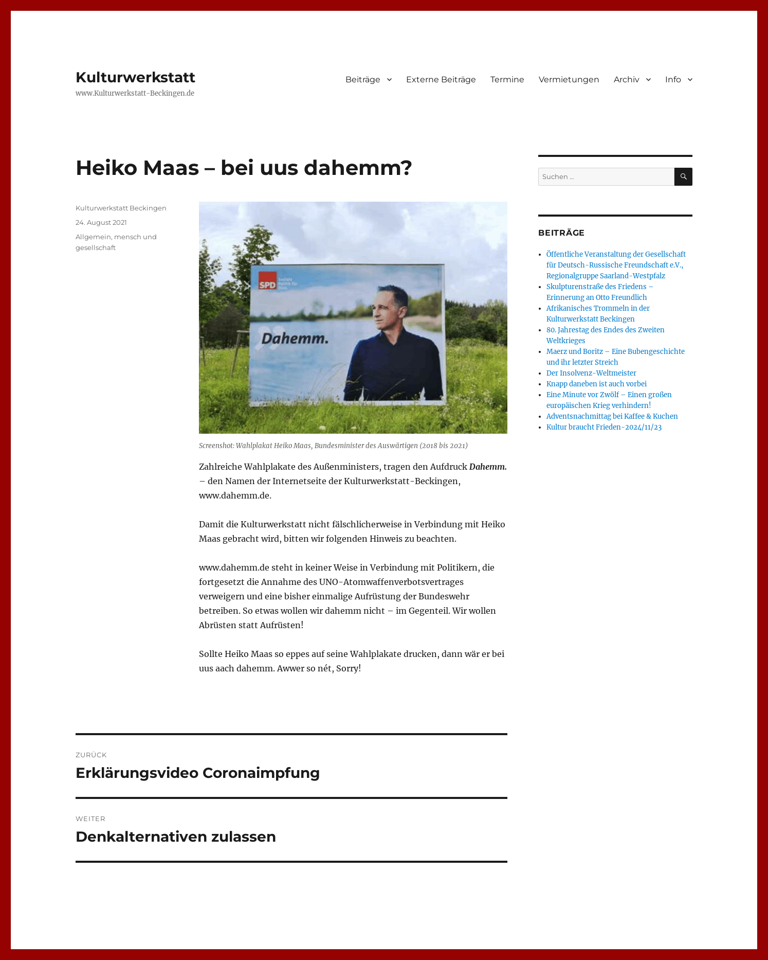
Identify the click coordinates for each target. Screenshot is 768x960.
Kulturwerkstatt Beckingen (121, 208)
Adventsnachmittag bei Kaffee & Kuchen (612, 416)
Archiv (626, 79)
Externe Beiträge (441, 79)
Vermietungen (569, 79)
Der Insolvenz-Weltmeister (591, 373)
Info (673, 79)
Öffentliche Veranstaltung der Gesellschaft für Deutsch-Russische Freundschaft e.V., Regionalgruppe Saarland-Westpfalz (616, 265)
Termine (507, 79)
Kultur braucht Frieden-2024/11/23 (604, 427)
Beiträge (362, 79)
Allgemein (93, 237)
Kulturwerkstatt (135, 77)
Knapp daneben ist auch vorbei (596, 384)
